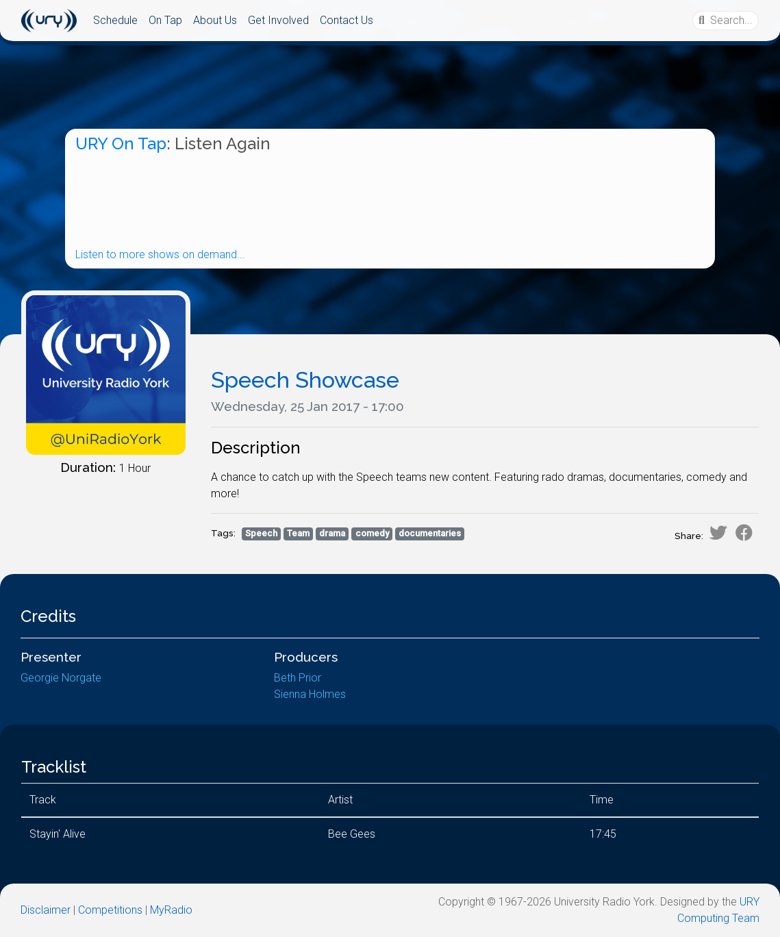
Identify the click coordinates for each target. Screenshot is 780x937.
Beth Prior (297, 677)
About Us (215, 20)
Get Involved (278, 20)
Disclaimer (46, 909)
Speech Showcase (305, 379)
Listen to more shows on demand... (160, 254)
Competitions (110, 909)
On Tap (165, 20)
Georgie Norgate (61, 677)
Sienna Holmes (310, 694)
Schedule (115, 20)
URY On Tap (120, 143)
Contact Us (346, 20)
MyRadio (171, 909)
